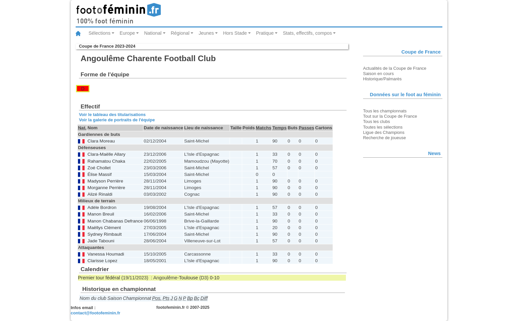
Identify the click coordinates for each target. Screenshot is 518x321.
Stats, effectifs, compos (307, 33)
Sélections (99, 33)
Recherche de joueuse (384, 137)
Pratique (265, 33)
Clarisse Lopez (102, 260)
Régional (180, 33)
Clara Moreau (101, 141)
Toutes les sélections (383, 127)
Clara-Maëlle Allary (107, 154)
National (153, 33)
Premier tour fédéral (99, 277)
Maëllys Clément (104, 227)
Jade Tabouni (101, 240)
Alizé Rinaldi (100, 194)
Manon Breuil (101, 214)
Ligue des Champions (383, 132)
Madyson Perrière (105, 181)
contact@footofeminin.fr (95, 312)
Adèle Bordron (102, 207)
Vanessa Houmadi (106, 254)
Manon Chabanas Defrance (115, 221)
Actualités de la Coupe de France (394, 68)
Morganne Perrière (106, 187)
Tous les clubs (376, 121)
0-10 (214, 277)
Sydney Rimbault (105, 234)
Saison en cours (378, 73)
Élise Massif (100, 174)
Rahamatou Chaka (106, 161)
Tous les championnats (385, 110)
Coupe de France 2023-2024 (107, 46)
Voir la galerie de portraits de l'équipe (117, 119)
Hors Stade (235, 33)
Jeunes (206, 33)
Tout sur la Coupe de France (390, 116)
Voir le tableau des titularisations (112, 114)
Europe (127, 33)
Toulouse (188, 277)
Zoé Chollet (99, 167)
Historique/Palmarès (382, 78)
